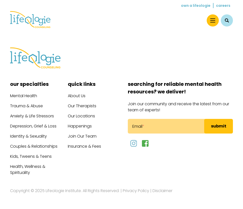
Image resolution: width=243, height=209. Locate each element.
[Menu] (212, 20)
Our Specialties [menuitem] (29, 84)
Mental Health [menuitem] (23, 96)
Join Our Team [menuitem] (82, 136)
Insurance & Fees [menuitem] (84, 146)
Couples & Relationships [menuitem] (33, 146)
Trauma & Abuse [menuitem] (26, 106)
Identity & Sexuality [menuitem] (28, 136)
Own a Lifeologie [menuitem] (195, 5)
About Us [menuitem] (76, 96)
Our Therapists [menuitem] (82, 106)
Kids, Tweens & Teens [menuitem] (31, 156)
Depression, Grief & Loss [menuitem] (33, 126)
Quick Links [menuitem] (82, 84)
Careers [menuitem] (223, 5)
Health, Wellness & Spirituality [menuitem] (27, 169)
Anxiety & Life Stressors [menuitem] (32, 116)
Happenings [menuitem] (80, 126)
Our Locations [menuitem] (81, 116)
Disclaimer (162, 191)
